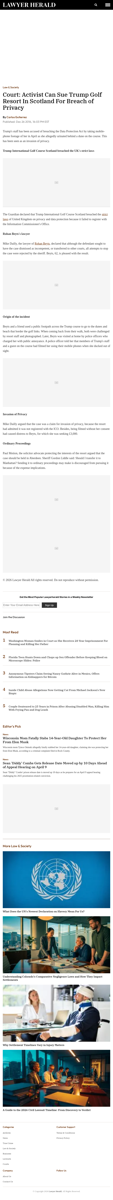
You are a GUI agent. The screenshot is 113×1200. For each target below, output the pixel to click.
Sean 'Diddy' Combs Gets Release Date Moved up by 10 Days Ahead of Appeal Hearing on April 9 (55, 765)
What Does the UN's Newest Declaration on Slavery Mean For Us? (43, 911)
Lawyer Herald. (55, 1191)
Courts (6, 1164)
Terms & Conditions (65, 1133)
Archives (7, 1133)
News (5, 734)
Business (7, 1153)
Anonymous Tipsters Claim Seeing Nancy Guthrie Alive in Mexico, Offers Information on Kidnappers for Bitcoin (54, 675)
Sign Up (49, 605)
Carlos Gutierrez (17, 117)
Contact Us (8, 1181)
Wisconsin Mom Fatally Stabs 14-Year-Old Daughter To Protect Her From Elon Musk (54, 740)
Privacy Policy (63, 1138)
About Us (7, 1176)
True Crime (8, 1143)
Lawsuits (7, 1159)
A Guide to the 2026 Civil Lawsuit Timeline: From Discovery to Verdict (47, 1110)
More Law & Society (17, 846)
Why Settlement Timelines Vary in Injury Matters (33, 1045)
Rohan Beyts (42, 243)
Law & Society (11, 87)
